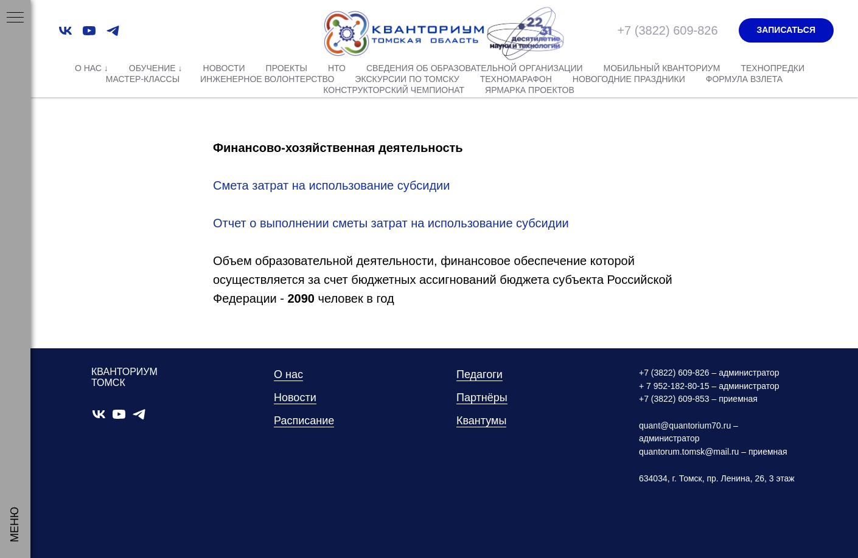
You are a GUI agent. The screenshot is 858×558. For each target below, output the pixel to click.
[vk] (65, 30)
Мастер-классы (143, 79)
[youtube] (89, 30)
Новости (224, 68)
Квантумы (481, 421)
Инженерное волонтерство (267, 79)
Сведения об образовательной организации (474, 68)
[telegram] (112, 30)
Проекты (286, 68)
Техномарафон (516, 79)
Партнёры (481, 397)
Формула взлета (744, 79)
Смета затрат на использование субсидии (331, 185)
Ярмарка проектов (529, 90)
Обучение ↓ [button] (156, 68)
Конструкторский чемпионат (393, 90)
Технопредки (772, 68)
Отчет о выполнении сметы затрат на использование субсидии (391, 223)
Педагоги (479, 374)
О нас (288, 374)
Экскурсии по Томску (407, 79)
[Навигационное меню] (15, 18)
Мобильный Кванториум (662, 68)
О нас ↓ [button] (91, 68)
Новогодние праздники (629, 79)
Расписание (304, 421)
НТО (337, 68)
